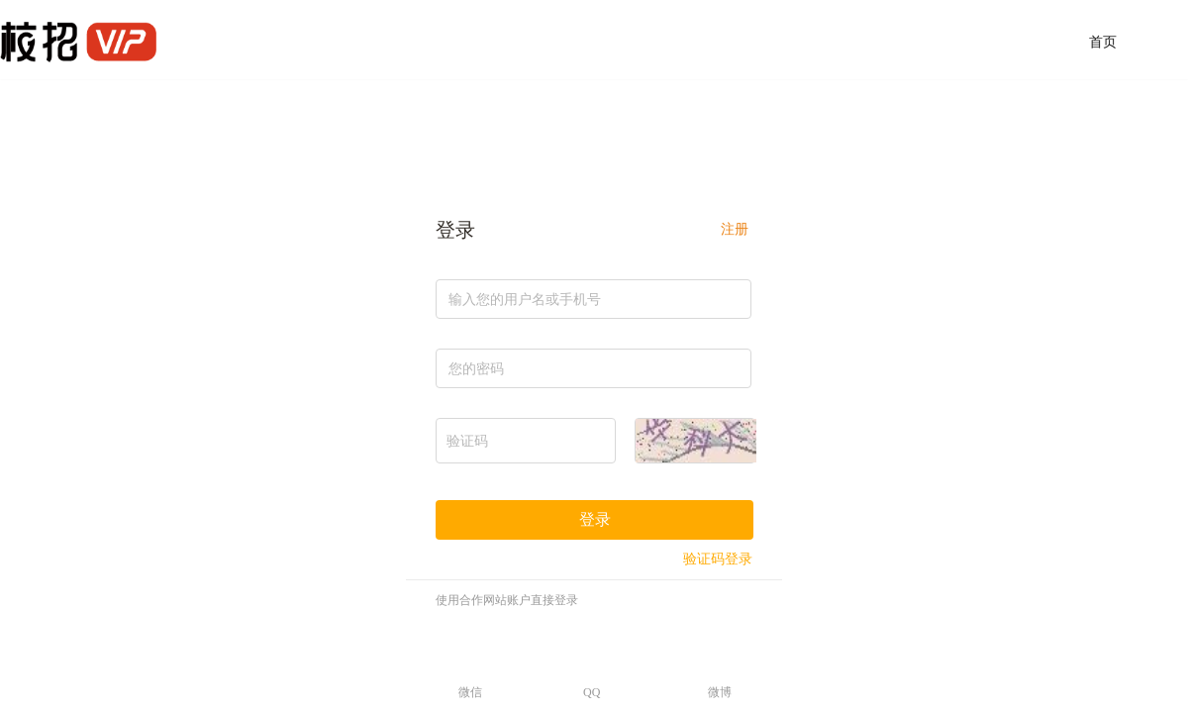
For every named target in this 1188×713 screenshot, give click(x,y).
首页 (1103, 42)
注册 (734, 229)
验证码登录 (717, 559)
